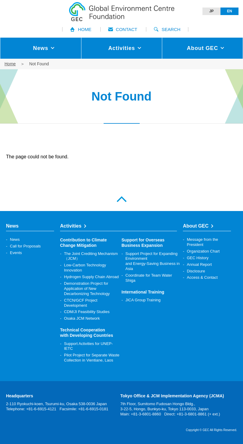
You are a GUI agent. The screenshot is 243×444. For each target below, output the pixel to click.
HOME (80, 29)
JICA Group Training (143, 300)
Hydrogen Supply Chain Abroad (91, 277)
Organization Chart (203, 251)
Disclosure (196, 271)
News (15, 239)
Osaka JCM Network (82, 318)
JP (211, 11)
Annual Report (199, 264)
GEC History (197, 258)
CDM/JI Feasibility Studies (87, 311)
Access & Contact (202, 277)
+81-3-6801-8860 (146, 414)
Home (10, 63)
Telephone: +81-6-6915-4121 (31, 409)
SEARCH (167, 29)
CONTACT (122, 29)
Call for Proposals (25, 246)
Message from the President (202, 242)
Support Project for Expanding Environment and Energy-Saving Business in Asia (153, 261)
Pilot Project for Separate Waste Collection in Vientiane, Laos (92, 357)
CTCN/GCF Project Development (80, 303)
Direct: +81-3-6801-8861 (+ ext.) (192, 414)
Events (16, 252)
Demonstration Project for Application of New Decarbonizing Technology (87, 288)
